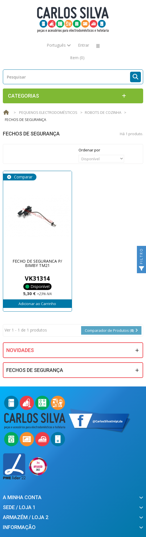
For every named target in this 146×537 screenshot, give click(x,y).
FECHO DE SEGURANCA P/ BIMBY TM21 (37, 263)
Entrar (83, 45)
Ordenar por (89, 150)
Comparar (22, 177)
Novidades (20, 350)
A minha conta (22, 497)
